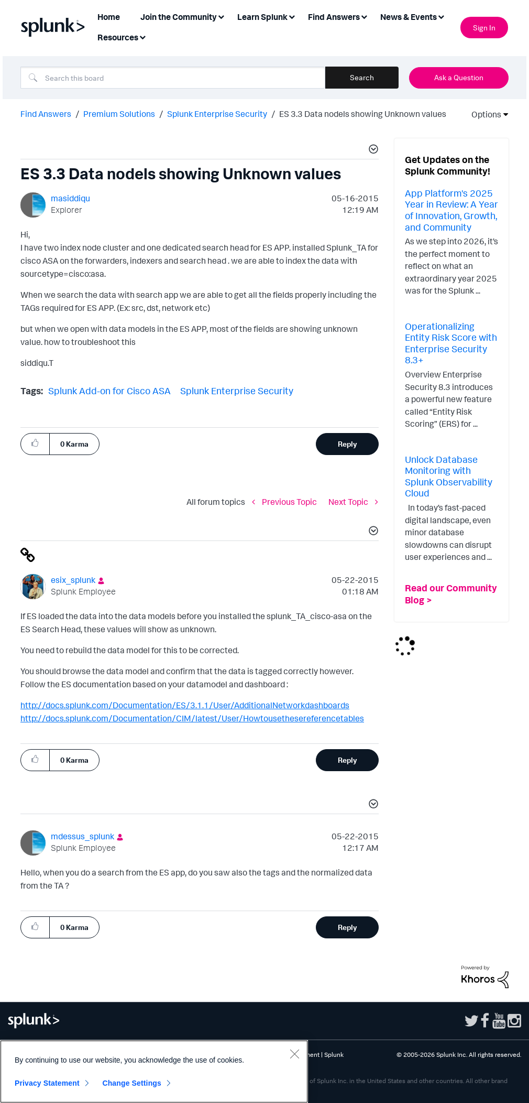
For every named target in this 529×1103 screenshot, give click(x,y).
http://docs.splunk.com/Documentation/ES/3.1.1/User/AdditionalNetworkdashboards (184, 705)
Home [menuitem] (108, 17)
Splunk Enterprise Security (217, 114)
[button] (372, 150)
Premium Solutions (119, 114)
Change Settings (131, 1083)
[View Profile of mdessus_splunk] (82, 836)
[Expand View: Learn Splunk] (291, 16)
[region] (154, 1071)
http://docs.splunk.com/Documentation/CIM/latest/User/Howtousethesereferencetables (192, 718)
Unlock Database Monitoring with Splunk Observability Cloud (448, 476)
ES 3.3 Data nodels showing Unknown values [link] (362, 114)
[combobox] (172, 78)
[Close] (294, 1053)
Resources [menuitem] (117, 37)
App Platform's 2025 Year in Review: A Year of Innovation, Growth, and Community (451, 210)
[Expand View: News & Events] (441, 16)
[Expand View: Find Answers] (364, 16)
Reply (347, 443)
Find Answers (45, 114)
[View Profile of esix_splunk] (73, 580)
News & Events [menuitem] (408, 17)
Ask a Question (458, 77)
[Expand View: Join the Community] (221, 16)
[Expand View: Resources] (142, 36)
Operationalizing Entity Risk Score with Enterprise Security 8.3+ (451, 343)
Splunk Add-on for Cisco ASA (109, 390)
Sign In (484, 27)
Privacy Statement (47, 1083)
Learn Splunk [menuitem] (262, 17)
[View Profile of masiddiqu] (70, 198)
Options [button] (482, 114)
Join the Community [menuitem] (178, 17)
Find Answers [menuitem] (334, 17)
